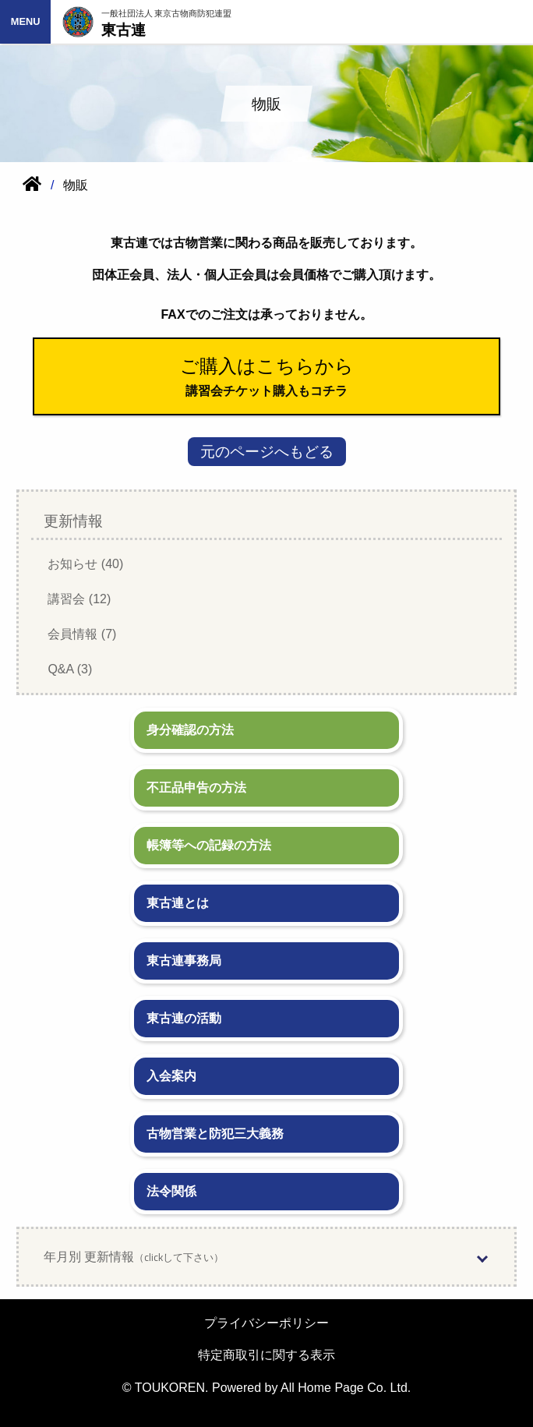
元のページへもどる (267, 451)
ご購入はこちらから (267, 365)
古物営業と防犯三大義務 (215, 1133)
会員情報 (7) (82, 634)
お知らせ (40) (85, 563)
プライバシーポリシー (266, 1323)
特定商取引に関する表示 (266, 1355)
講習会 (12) (79, 599)
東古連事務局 (183, 960)
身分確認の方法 (190, 729)
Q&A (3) (70, 669)
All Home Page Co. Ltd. (346, 1387)
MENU (26, 21)
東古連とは (177, 903)
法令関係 (171, 1191)
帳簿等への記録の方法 (208, 845)
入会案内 (171, 1076)
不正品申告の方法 (196, 787)
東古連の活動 (183, 1018)
